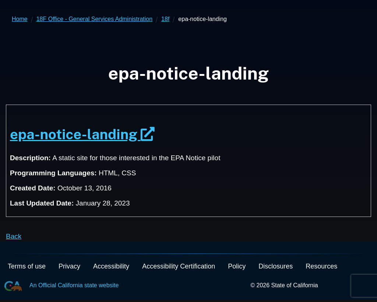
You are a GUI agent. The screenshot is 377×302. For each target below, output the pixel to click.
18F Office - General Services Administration (94, 19)
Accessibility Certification (178, 266)
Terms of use (27, 266)
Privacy (69, 266)
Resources (321, 266)
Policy (237, 266)
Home (20, 19)
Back (13, 236)
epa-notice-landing (82, 134)
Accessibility (111, 266)
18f (165, 19)
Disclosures (275, 266)
